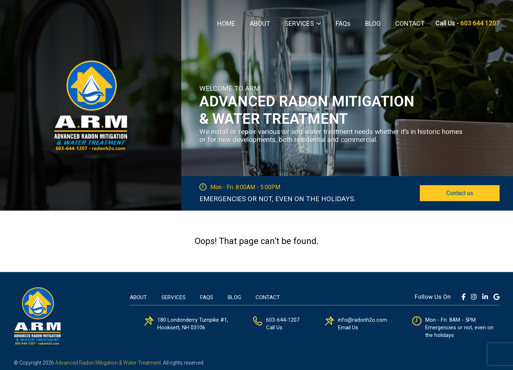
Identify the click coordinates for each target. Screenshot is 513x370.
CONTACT (410, 23)
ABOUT (260, 23)
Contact (268, 297)
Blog (234, 297)
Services (173, 297)
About (138, 297)
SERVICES (299, 23)
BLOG (373, 23)
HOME (226, 23)
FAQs (343, 23)
